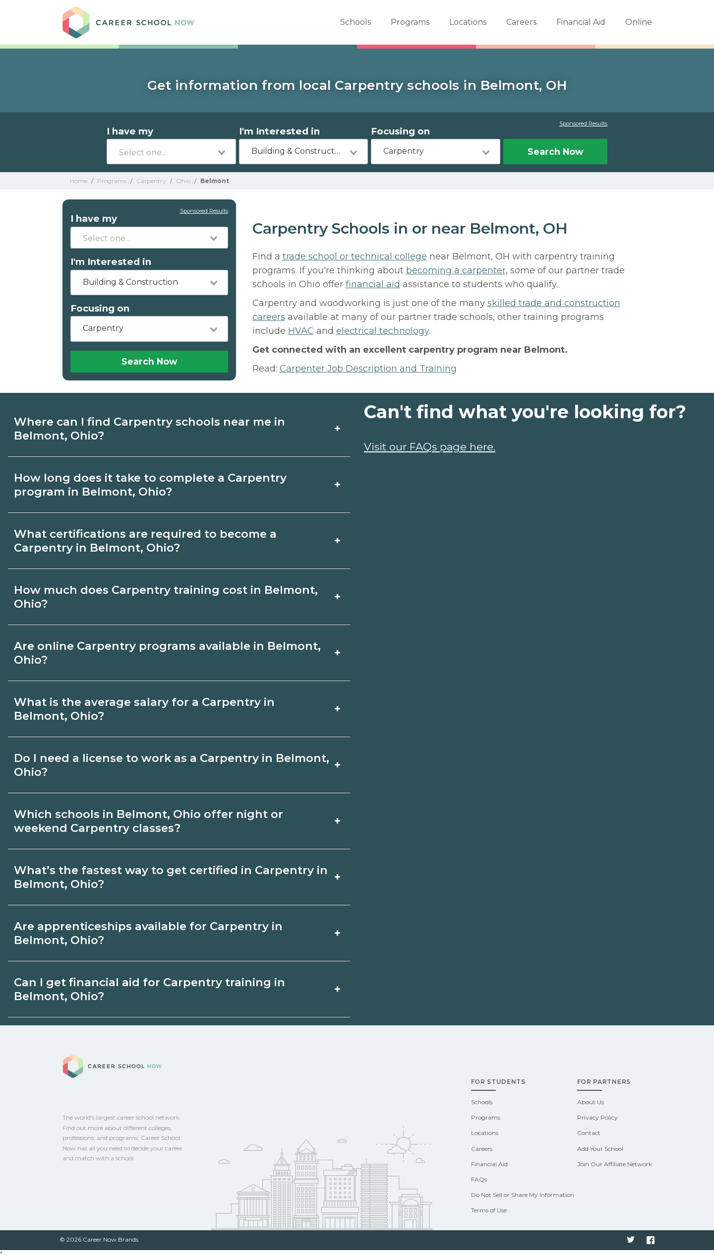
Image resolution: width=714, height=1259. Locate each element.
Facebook (650, 1240)
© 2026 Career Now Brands (99, 1239)
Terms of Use (489, 1210)
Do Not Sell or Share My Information (522, 1194)
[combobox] (171, 151)
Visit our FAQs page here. (429, 447)
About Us (590, 1102)
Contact (588, 1132)
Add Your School (600, 1148)
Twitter (631, 1240)
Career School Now (131, 22)
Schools (355, 22)
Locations (467, 22)
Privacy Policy (597, 1117)
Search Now (555, 151)
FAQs (479, 1179)
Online (638, 22)
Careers (521, 22)
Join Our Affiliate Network (614, 1164)
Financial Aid (580, 22)
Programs (410, 22)
